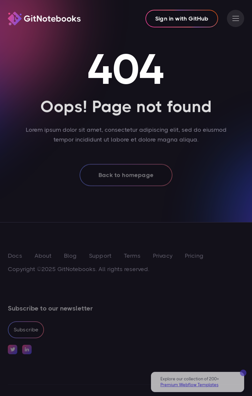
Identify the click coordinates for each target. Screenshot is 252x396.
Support (100, 255)
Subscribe (26, 330)
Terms (132, 255)
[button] (235, 18)
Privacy (162, 255)
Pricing (194, 255)
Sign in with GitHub (181, 18)
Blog (70, 255)
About (43, 255)
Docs (15, 255)
